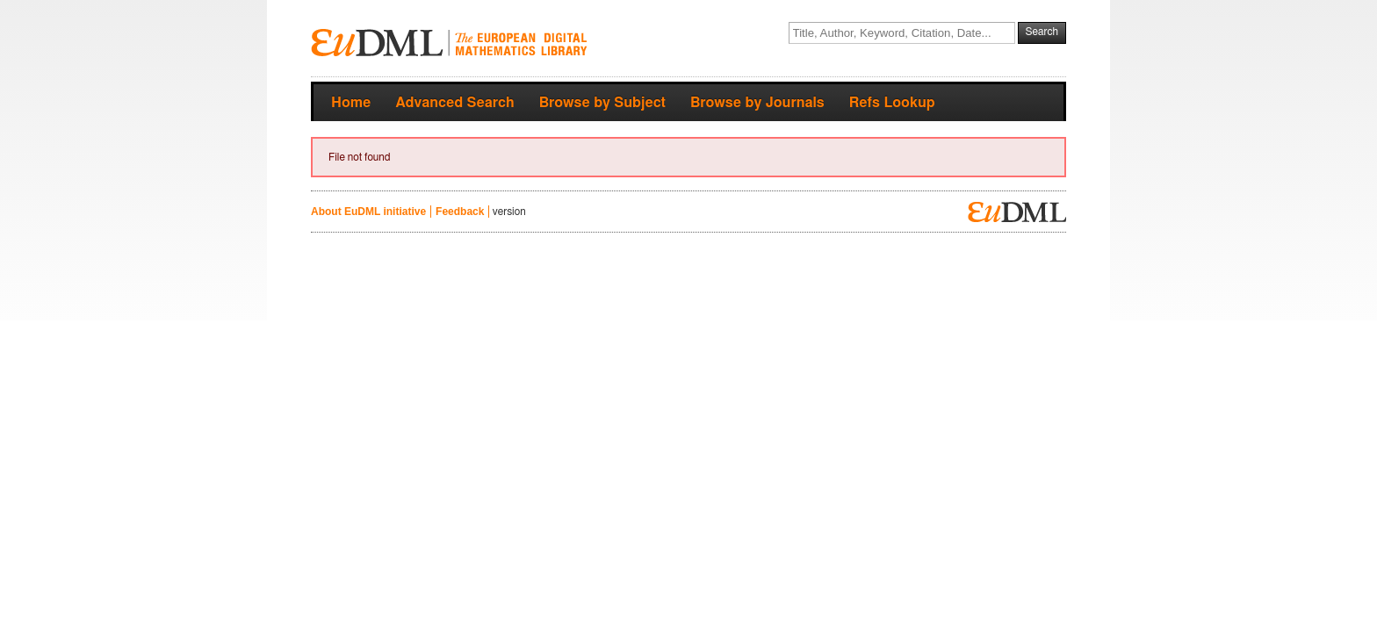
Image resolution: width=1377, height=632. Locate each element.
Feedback (460, 211)
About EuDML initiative (368, 211)
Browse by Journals (757, 103)
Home (351, 103)
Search (1042, 31)
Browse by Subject (602, 103)
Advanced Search (454, 103)
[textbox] (902, 33)
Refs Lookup (892, 103)
